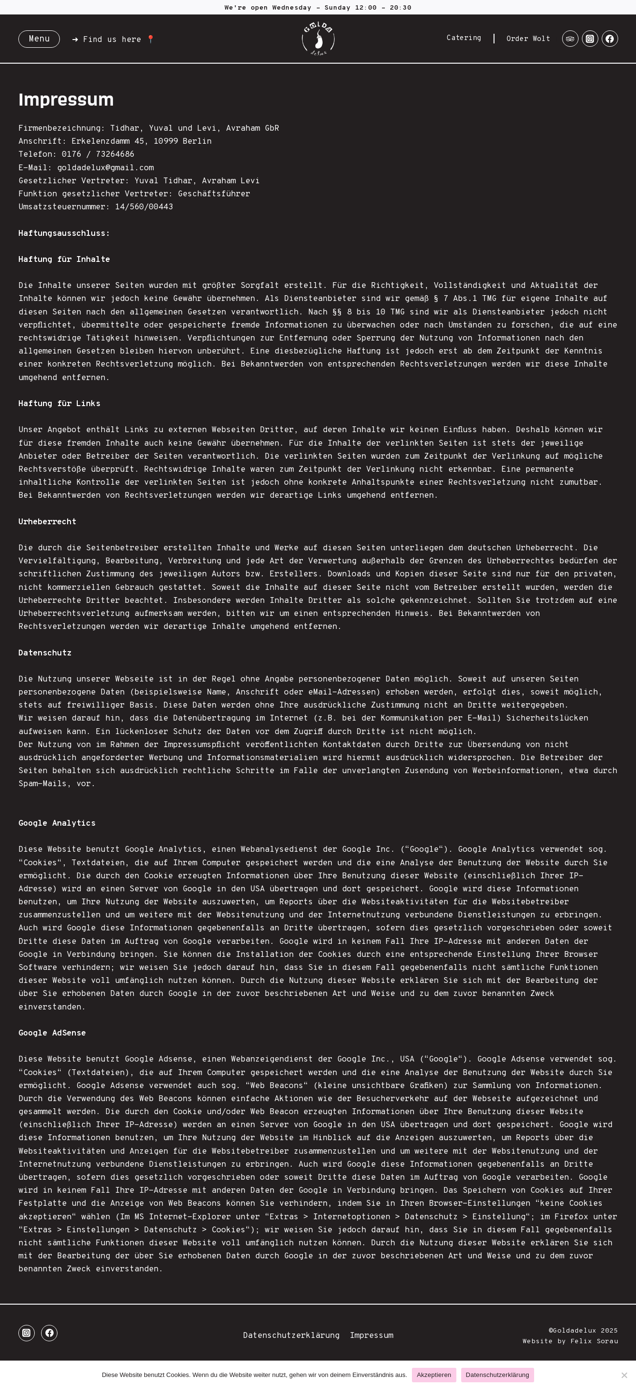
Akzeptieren (434, 1374)
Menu (39, 39)
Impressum (371, 1336)
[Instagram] (590, 38)
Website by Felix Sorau (570, 1341)
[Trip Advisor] (570, 38)
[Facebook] (610, 38)
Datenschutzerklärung (291, 1336)
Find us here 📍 (119, 40)
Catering (464, 38)
